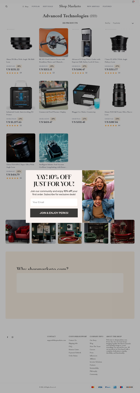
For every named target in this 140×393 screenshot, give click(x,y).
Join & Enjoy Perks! (54, 213)
